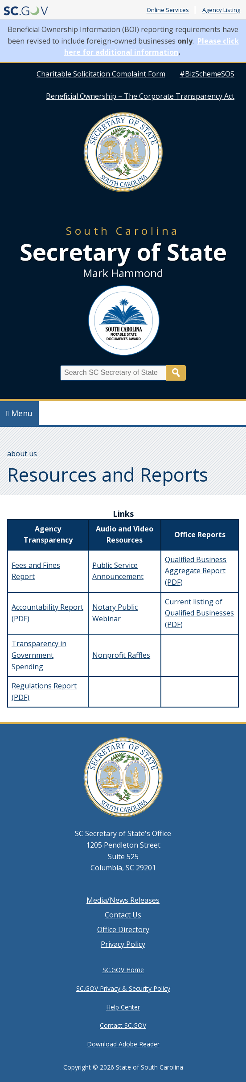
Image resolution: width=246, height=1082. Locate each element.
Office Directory (123, 929)
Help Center (123, 1007)
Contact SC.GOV (123, 1025)
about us (22, 454)
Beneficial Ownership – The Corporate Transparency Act (140, 96)
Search (176, 373)
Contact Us (123, 915)
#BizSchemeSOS (207, 74)
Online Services (168, 10)
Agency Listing (221, 10)
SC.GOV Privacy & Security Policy (123, 988)
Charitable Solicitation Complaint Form (101, 74)
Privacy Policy (123, 944)
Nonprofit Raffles (121, 655)
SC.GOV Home (123, 969)
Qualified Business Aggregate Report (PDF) (195, 571)
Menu (19, 413)
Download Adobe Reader (123, 1044)
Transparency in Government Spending (39, 655)
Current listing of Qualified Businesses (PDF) (199, 613)
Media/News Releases (123, 900)
